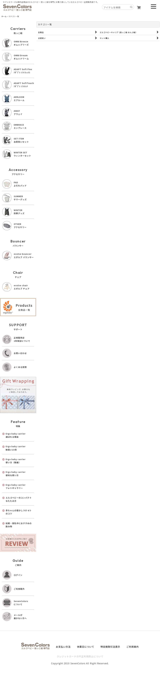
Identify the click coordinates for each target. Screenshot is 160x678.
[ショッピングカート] (138, 7)
